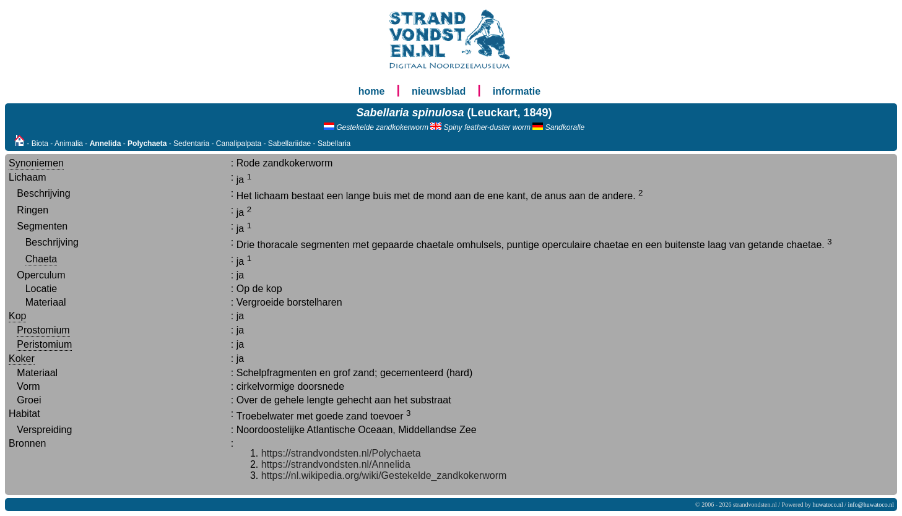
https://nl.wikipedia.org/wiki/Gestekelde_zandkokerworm (384, 475)
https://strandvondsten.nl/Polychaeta (341, 453)
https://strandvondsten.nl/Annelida (335, 464)
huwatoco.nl (828, 504)
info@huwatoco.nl (871, 504)
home (371, 91)
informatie (516, 91)
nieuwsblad (439, 91)
